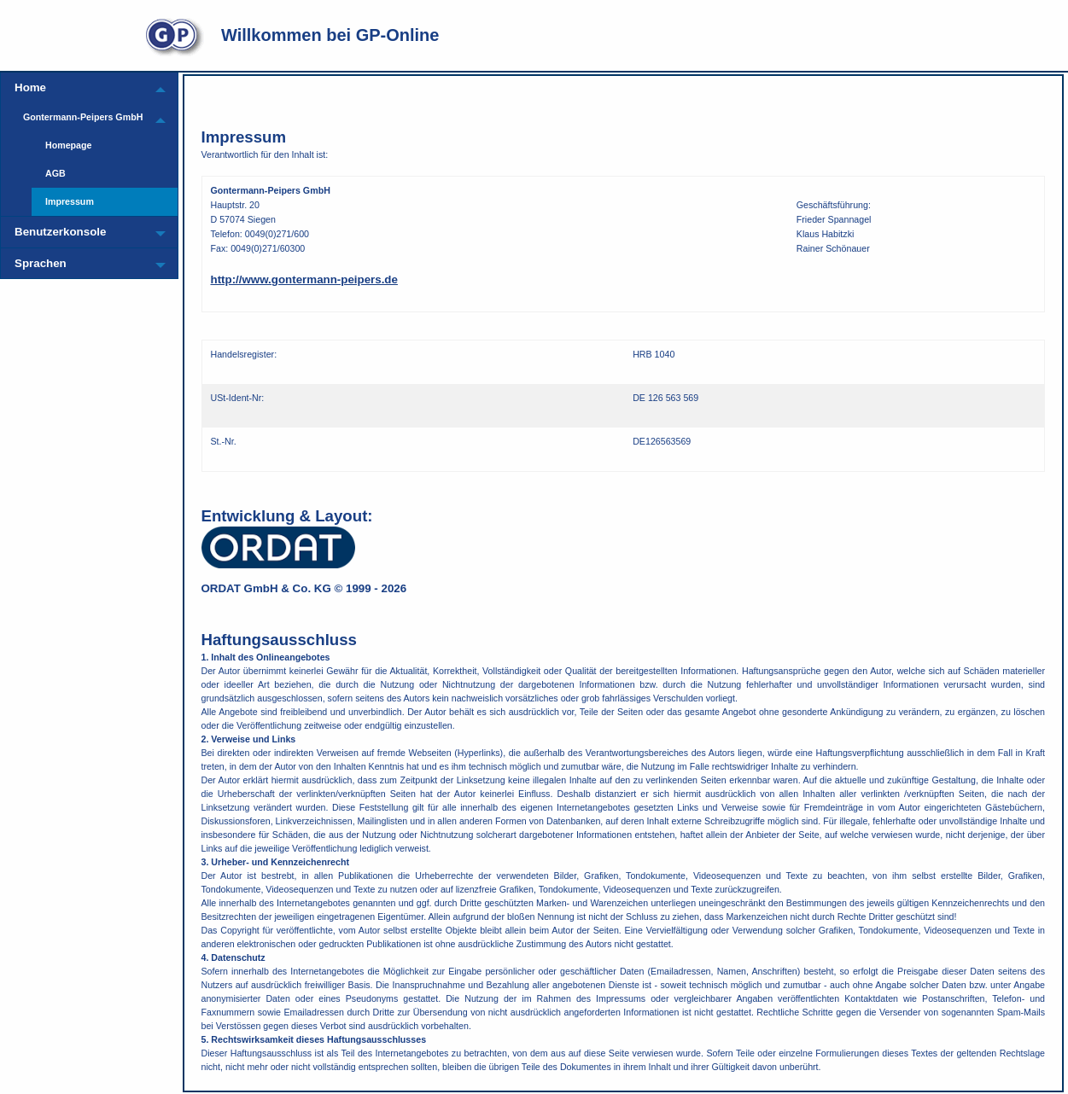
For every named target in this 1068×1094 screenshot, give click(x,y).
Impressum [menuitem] (69, 201)
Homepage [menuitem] (68, 145)
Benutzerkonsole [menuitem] (60, 231)
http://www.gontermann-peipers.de (304, 279)
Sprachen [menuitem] (41, 263)
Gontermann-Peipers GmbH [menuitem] (83, 117)
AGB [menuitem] (55, 173)
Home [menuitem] (30, 87)
